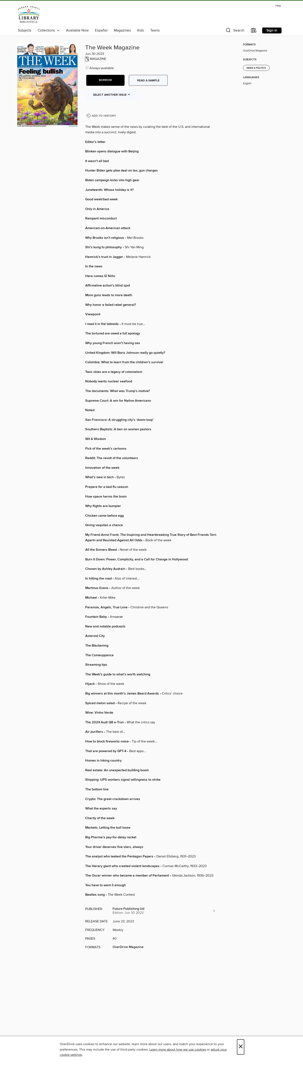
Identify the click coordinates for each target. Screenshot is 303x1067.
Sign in (271, 30)
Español (101, 30)
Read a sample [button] (148, 80)
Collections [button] (49, 30)
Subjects (24, 30)
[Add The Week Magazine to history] (101, 116)
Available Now (77, 30)
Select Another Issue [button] (111, 95)
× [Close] (240, 1047)
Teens (155, 30)
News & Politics (256, 68)
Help (278, 5)
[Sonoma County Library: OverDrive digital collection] (29, 14)
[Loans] (253, 31)
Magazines (122, 30)
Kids (140, 30)
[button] (234, 31)
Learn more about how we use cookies (177, 1049)
